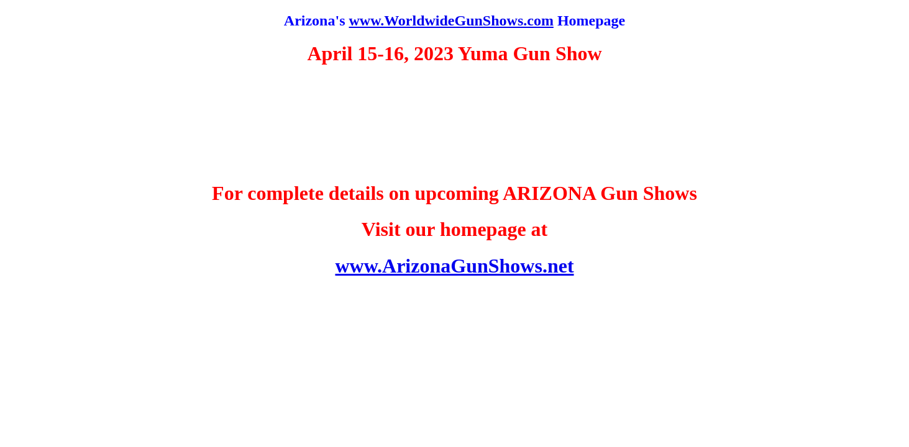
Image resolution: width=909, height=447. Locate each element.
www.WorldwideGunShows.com (451, 20)
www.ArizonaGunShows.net (454, 266)
